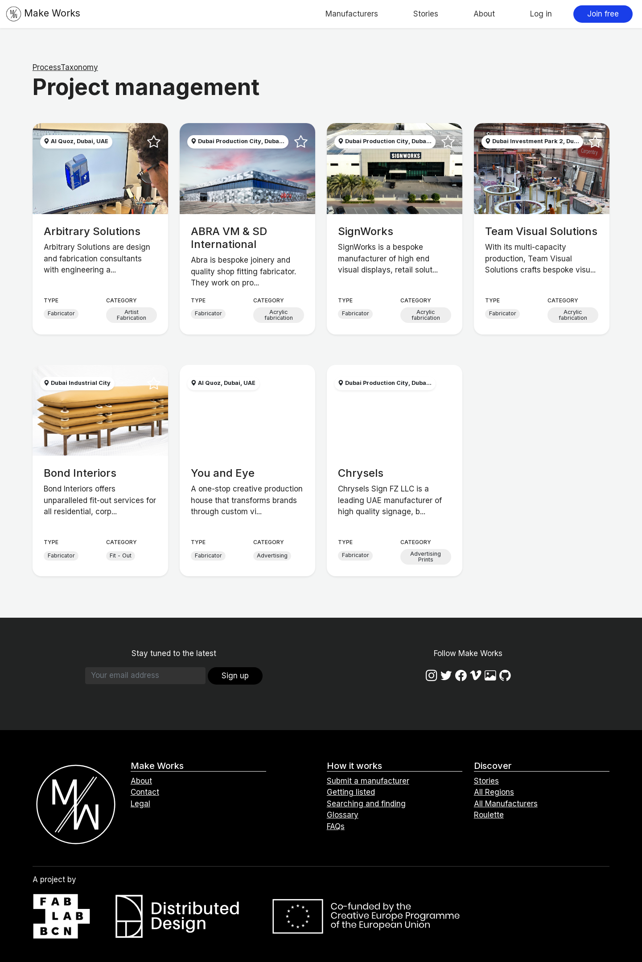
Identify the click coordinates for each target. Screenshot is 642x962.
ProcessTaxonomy (65, 67)
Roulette (489, 814)
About (484, 13)
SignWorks (365, 231)
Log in (541, 13)
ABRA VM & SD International (229, 238)
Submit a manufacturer (368, 780)
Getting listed (351, 792)
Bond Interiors (80, 473)
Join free (603, 13)
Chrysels (360, 473)
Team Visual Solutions (541, 231)
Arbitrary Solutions (92, 231)
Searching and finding (366, 803)
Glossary (342, 814)
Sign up (235, 675)
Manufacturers (351, 13)
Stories (425, 13)
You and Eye (223, 473)
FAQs (336, 826)
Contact (145, 792)
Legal (140, 803)
